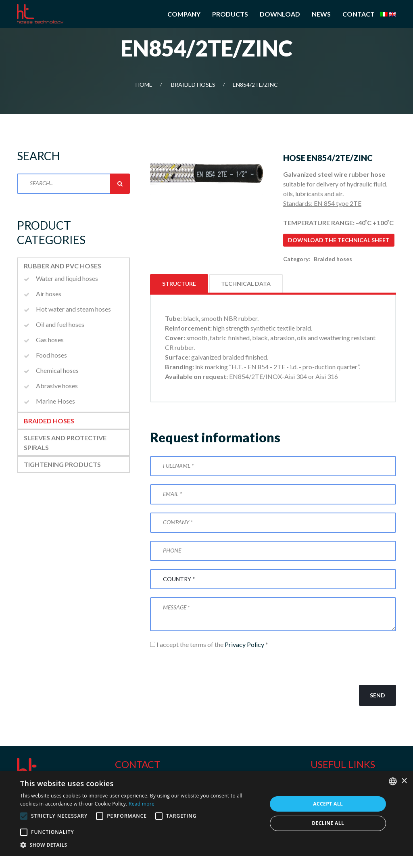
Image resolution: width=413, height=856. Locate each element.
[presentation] (211, 667)
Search (120, 184)
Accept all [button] (328, 803)
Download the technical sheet (339, 239)
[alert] (206, 813)
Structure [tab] (179, 283)
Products (230, 14)
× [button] (404, 781)
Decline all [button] (328, 823)
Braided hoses (193, 84)
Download (280, 14)
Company (183, 14)
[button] (140, 845)
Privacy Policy (244, 644)
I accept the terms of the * (209, 644)
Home (144, 84)
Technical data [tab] (246, 283)
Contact (358, 14)
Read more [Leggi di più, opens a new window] (141, 803)
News (321, 14)
